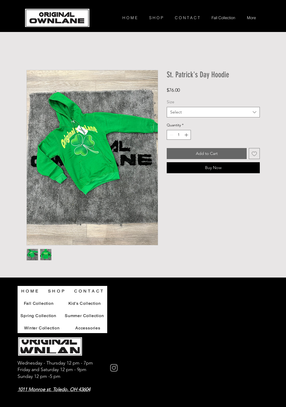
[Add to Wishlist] (254, 153)
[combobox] (213, 112)
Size (170, 101)
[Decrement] (171, 134)
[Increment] (187, 134)
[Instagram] (114, 368)
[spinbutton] (179, 134)
